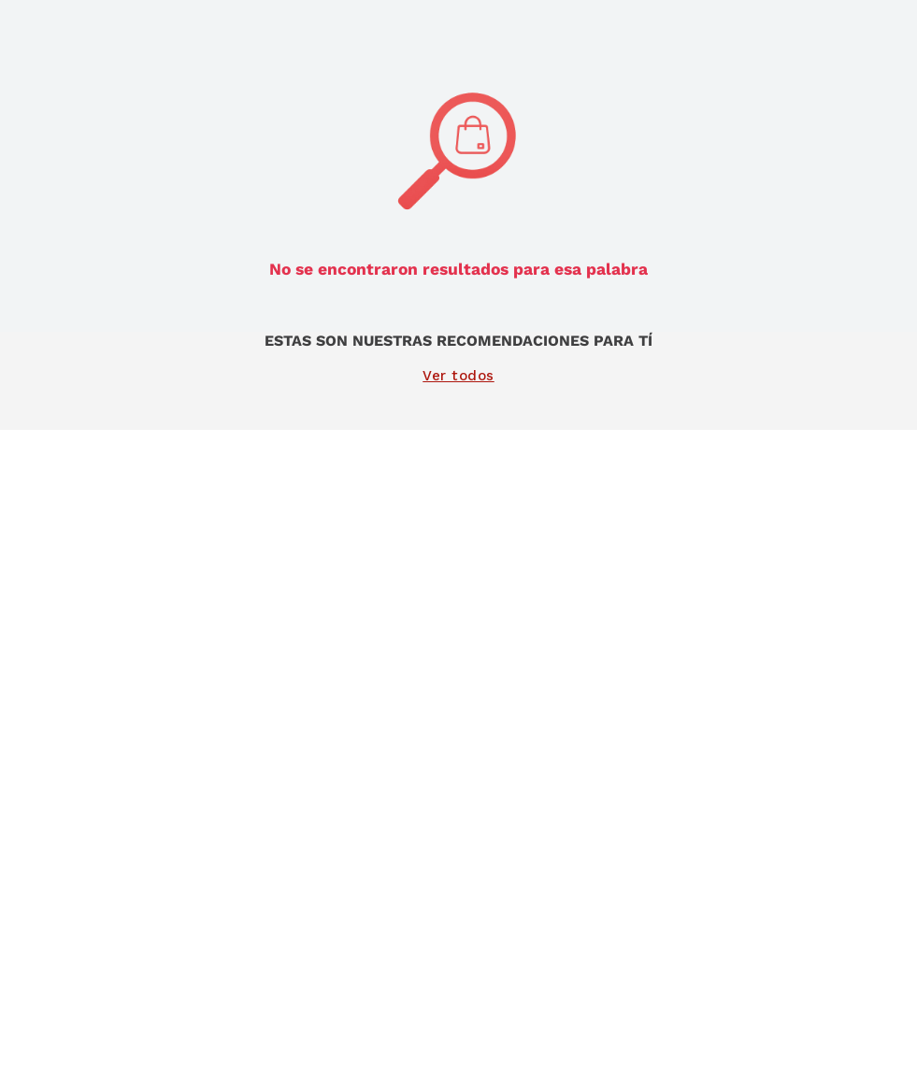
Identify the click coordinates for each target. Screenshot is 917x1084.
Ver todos (458, 375)
